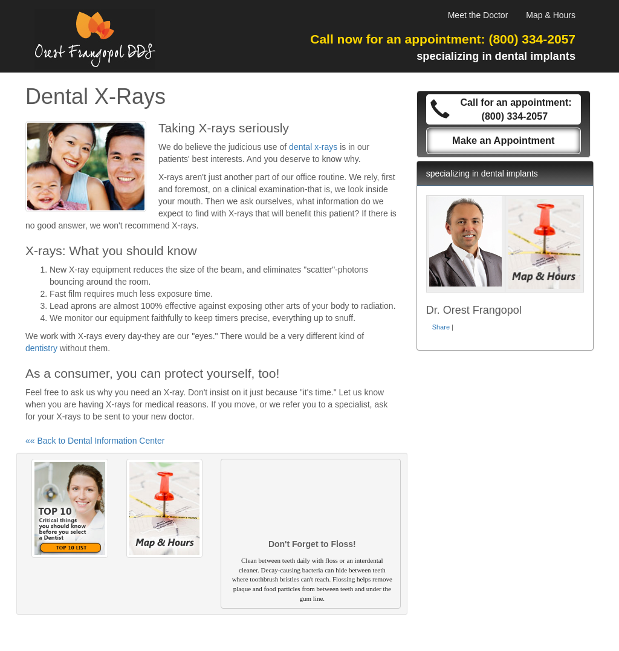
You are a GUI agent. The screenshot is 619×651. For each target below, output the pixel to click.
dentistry (41, 348)
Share (441, 327)
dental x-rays (313, 147)
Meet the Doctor (478, 15)
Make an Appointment (503, 140)
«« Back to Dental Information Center (94, 440)
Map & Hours (550, 15)
